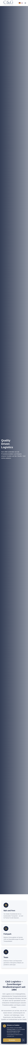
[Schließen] (23, 1040)
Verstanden (12, 1040)
